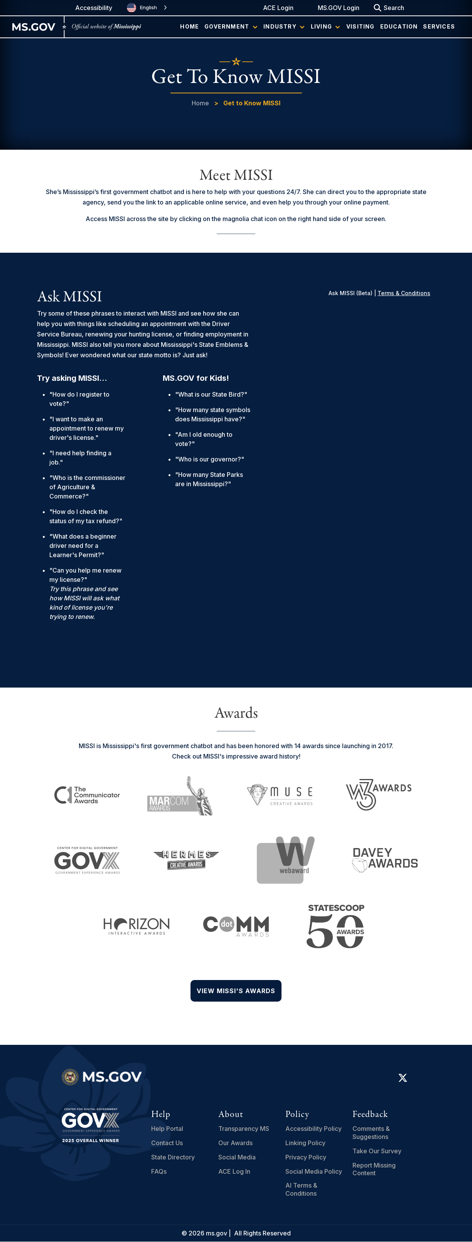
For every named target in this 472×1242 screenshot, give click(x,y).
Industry (280, 26)
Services (439, 26)
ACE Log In (234, 1171)
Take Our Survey (376, 1151)
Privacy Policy (305, 1157)
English (142, 7)
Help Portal (167, 1128)
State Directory (173, 1157)
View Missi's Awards (236, 991)
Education (399, 26)
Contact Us (167, 1143)
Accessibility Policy (313, 1128)
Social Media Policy (313, 1171)
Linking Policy (305, 1143)
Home (189, 26)
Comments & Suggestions (371, 1133)
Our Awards (235, 1143)
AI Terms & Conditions (301, 1189)
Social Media (237, 1157)
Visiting (360, 26)
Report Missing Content (374, 1169)
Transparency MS (243, 1128)
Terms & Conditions (404, 293)
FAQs (159, 1171)
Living (321, 26)
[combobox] (147, 8)
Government (226, 26)
